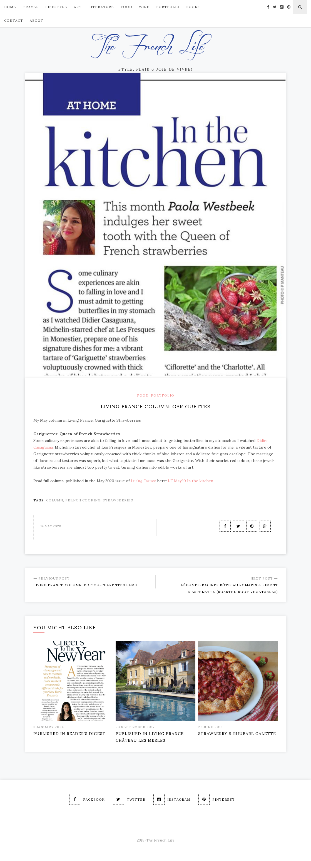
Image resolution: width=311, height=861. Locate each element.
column (54, 500)
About (36, 20)
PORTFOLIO (168, 7)
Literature (101, 7)
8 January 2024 (48, 727)
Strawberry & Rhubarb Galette (237, 733)
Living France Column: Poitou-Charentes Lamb (92, 581)
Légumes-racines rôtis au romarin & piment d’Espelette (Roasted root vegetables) (219, 584)
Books (193, 7)
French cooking (83, 500)
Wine (144, 7)
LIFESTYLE (56, 7)
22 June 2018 (210, 727)
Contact (13, 20)
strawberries (118, 500)
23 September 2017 (135, 727)
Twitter (129, 799)
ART (78, 7)
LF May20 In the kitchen (190, 480)
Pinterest (216, 799)
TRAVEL (31, 7)
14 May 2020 (51, 526)
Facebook (87, 799)
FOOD (126, 7)
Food (143, 395)
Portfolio (162, 395)
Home (10, 7)
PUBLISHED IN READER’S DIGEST (69, 733)
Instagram (171, 799)
